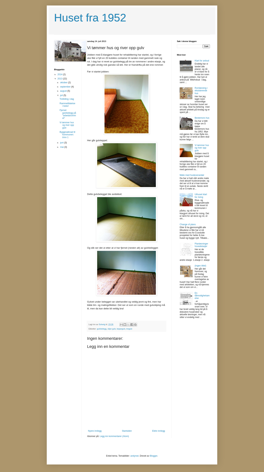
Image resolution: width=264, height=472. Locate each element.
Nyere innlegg (95, 431)
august (63, 91)
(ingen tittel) (200, 265)
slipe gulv (112, 329)
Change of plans (188, 224)
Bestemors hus (202, 118)
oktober (64, 82)
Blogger (153, 456)
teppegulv (121, 329)
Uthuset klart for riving (201, 195)
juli (61, 95)
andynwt (134, 456)
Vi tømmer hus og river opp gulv (67, 125)
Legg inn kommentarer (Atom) (114, 436)
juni (62, 142)
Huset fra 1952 (90, 18)
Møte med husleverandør (192, 175)
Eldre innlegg (158, 431)
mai (62, 147)
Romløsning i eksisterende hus (201, 91)
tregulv (129, 329)
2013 (60, 78)
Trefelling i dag (67, 99)
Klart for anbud (202, 60)
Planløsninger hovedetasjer (201, 245)
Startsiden (127, 431)
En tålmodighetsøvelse (202, 296)
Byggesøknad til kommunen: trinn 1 (67, 135)
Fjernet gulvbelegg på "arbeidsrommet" (68, 114)
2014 (60, 74)
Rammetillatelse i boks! (67, 104)
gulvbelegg (102, 329)
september (65, 86)
